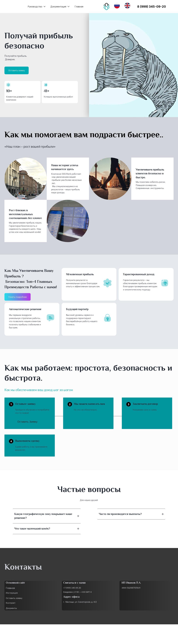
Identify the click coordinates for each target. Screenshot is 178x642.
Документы (11, 608)
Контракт (10, 602)
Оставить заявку (14, 598)
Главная (10, 588)
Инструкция (12, 592)
